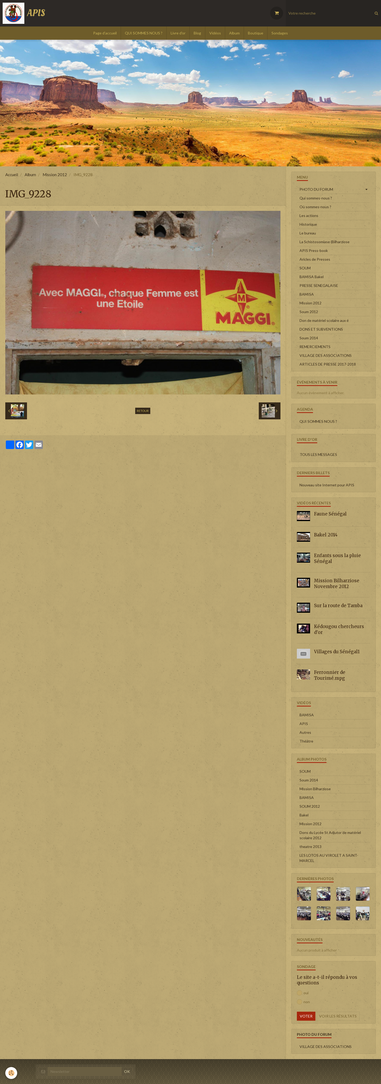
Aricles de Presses (315, 259)
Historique (308, 224)
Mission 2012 (55, 174)
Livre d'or (178, 33)
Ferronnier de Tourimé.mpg (329, 675)
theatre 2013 (310, 846)
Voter (306, 1016)
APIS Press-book (314, 250)
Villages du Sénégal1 (337, 651)
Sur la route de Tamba (338, 605)
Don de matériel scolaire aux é (324, 320)
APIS (304, 723)
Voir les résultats (338, 1016)
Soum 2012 (309, 311)
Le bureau (308, 233)
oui (303, 993)
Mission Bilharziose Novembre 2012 (336, 583)
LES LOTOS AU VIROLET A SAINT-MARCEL (329, 858)
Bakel (304, 815)
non (303, 1002)
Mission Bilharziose (315, 789)
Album (234, 33)
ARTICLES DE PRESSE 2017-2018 (328, 364)
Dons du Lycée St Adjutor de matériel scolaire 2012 (330, 835)
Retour (143, 411)
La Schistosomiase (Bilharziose (325, 241)
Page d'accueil (105, 33)
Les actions (309, 215)
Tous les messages (318, 454)
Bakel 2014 (326, 534)
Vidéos (215, 33)
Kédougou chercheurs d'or (339, 629)
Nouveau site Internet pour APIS (327, 485)
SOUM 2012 (310, 806)
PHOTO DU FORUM (316, 189)
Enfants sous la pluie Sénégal (337, 558)
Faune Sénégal (330, 514)
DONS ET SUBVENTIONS (321, 329)
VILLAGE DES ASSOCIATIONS (326, 355)
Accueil (11, 174)
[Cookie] (11, 1073)
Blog (197, 33)
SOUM (305, 268)
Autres (305, 732)
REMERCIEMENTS (315, 346)
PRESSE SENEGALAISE (319, 285)
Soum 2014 (309, 338)
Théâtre (306, 741)
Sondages (279, 33)
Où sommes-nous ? (315, 207)
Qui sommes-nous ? (316, 198)
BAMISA (307, 294)
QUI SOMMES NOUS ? (143, 33)
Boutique (255, 33)
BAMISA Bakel (312, 276)
